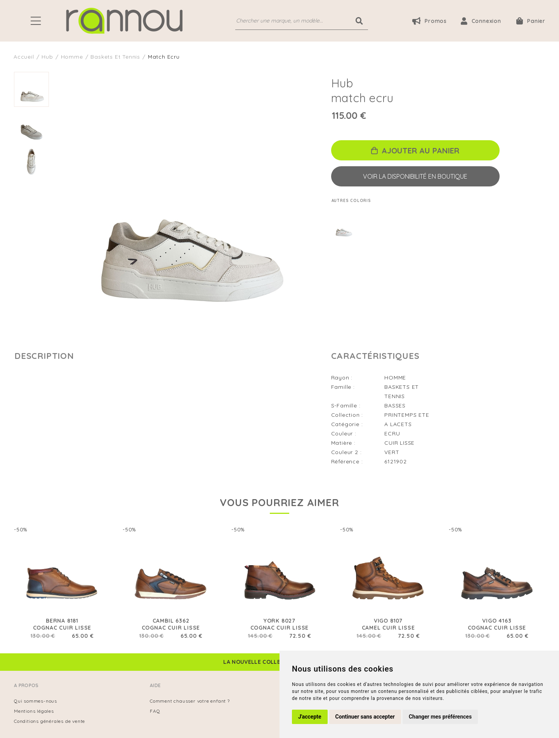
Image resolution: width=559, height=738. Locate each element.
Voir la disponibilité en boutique (415, 176)
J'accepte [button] (309, 717)
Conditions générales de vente (49, 721)
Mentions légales (34, 711)
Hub (47, 56)
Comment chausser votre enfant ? (190, 701)
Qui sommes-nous (35, 701)
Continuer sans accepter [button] (365, 717)
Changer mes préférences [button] (440, 717)
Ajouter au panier (415, 150)
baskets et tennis (115, 56)
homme (72, 56)
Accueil (24, 56)
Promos (429, 20)
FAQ (155, 711)
